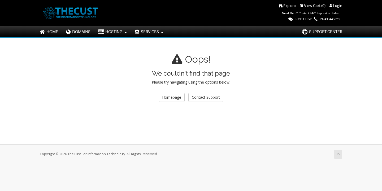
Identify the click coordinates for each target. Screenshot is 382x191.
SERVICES (149, 31)
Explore (287, 5)
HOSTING (112, 31)
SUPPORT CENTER (322, 31)
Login (335, 5)
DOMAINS (78, 31)
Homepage (171, 97)
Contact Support (206, 97)
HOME (49, 31)
